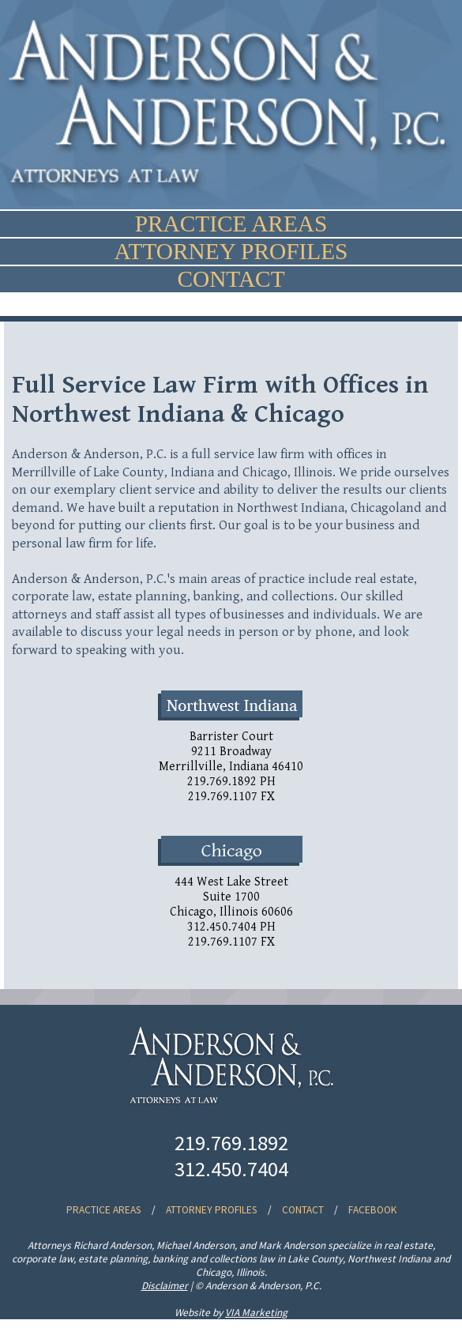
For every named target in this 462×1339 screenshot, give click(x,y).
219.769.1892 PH (231, 781)
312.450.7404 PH (231, 927)
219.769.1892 (231, 1143)
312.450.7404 (231, 1169)
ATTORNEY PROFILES (231, 251)
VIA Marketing (256, 1312)
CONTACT (230, 278)
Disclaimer (164, 1285)
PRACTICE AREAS (231, 223)
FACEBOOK (372, 1210)
